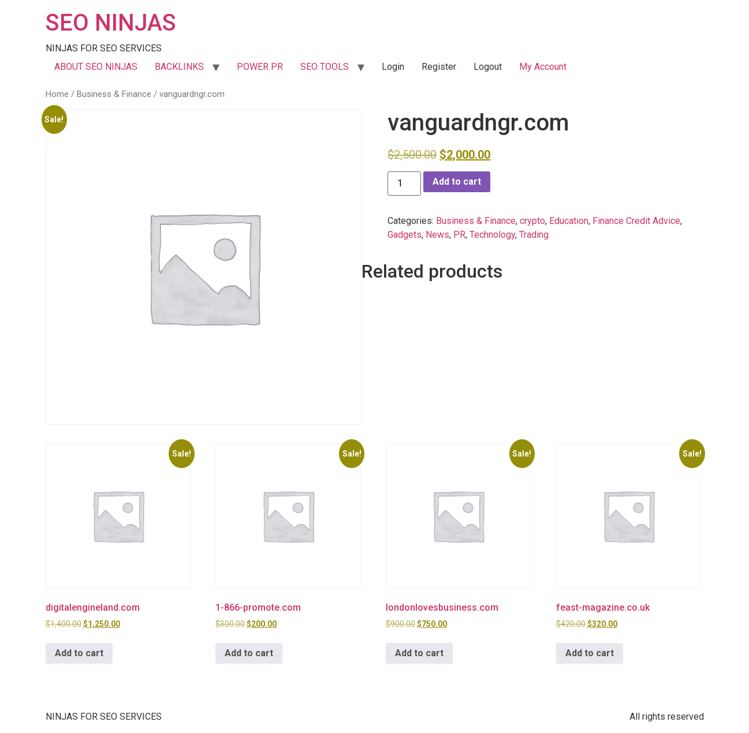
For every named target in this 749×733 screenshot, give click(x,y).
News (437, 234)
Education (568, 220)
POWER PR (260, 66)
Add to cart (457, 181)
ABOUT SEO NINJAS (95, 66)
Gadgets (404, 234)
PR (459, 234)
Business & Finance (114, 94)
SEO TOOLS (324, 66)
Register (439, 66)
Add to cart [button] (79, 653)
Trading (534, 234)
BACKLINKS (179, 66)
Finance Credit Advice (636, 220)
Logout (488, 66)
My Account (543, 66)
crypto (532, 220)
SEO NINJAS (111, 22)
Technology (492, 234)
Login (393, 66)
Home (57, 94)
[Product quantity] (404, 183)
